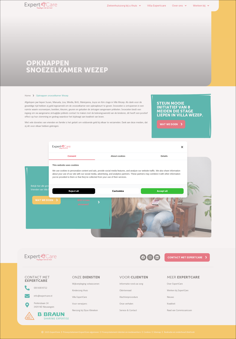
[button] (182, 147)
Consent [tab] (72, 156)
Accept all (162, 191)
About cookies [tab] (118, 156)
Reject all (74, 191)
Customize (118, 191)
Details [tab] (164, 156)
